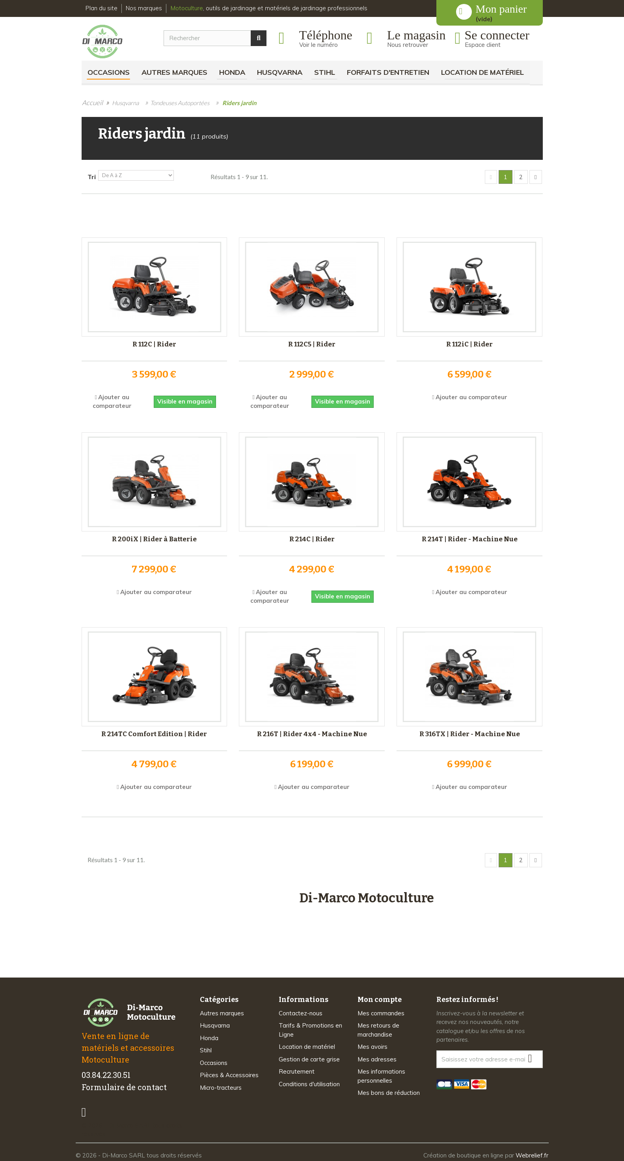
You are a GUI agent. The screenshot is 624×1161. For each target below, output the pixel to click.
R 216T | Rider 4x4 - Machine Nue (312, 733)
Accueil (92, 102)
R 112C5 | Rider (311, 343)
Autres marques (174, 72)
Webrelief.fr (532, 1152)
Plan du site (101, 8)
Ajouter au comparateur (471, 396)
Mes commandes (381, 1010)
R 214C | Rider (312, 538)
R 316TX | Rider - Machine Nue (469, 733)
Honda (232, 72)
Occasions (109, 72)
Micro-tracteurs (221, 1085)
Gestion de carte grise (309, 1056)
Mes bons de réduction (389, 1090)
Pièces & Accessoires (229, 1072)
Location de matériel (482, 72)
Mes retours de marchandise (378, 1027)
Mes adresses (377, 1056)
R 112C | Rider (154, 343)
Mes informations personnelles (381, 1073)
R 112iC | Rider (469, 343)
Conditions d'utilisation (309, 1081)
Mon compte (380, 996)
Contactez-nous (300, 1010)
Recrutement (297, 1069)
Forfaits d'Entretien (388, 72)
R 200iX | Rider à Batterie (154, 538)
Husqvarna (279, 72)
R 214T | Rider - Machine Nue (470, 538)
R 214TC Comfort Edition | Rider (154, 733)
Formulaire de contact (124, 1084)
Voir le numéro (318, 44)
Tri (92, 176)
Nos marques (144, 8)
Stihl (324, 72)
